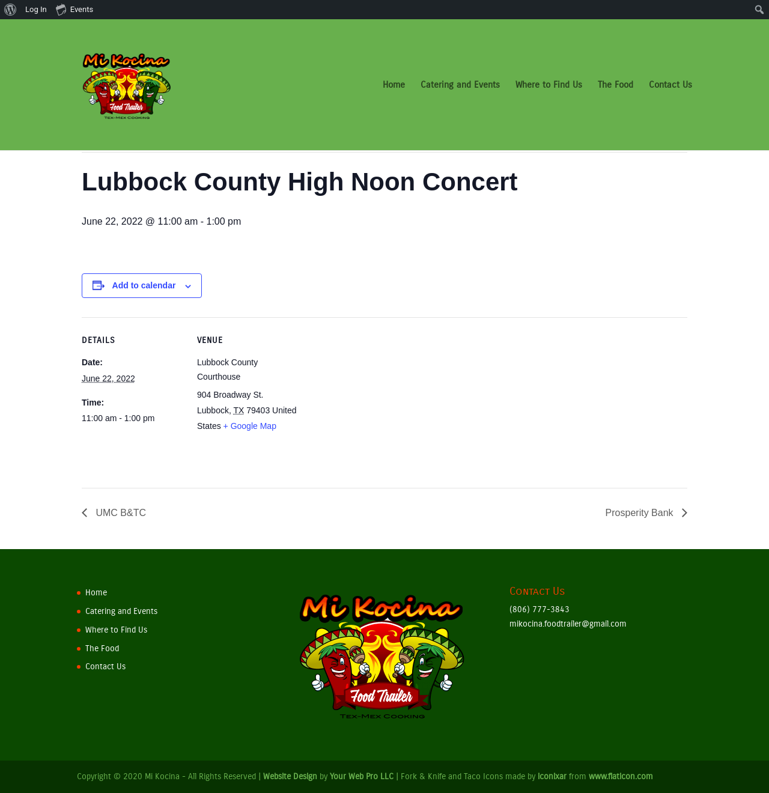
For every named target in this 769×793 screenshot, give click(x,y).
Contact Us (670, 85)
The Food (615, 85)
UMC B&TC (119, 513)
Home (394, 85)
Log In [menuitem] (36, 9)
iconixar (552, 776)
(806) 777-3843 (539, 609)
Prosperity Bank (641, 513)
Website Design (290, 776)
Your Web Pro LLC (362, 776)
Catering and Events (460, 85)
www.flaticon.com (621, 776)
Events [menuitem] (74, 9)
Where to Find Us (548, 85)
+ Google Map (249, 426)
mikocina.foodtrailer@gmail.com (568, 624)
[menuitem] (10, 9)
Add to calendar (144, 285)
